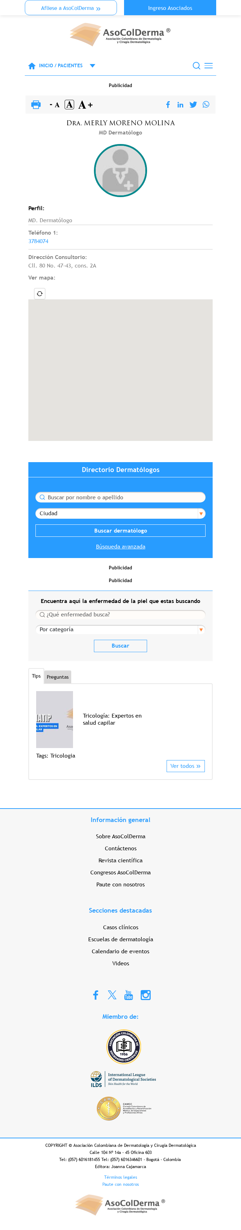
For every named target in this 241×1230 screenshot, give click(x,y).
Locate (39, 293)
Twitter (112, 994)
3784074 (38, 241)
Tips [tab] (36, 676)
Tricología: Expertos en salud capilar (112, 719)
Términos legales (120, 1177)
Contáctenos (120, 848)
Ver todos (182, 766)
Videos (120, 963)
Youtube (128, 994)
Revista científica (120, 860)
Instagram (145, 994)
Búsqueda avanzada (120, 546)
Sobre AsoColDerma (120, 836)
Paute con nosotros (120, 884)
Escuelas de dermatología (120, 939)
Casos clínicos (120, 927)
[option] (120, 725)
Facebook (95, 994)
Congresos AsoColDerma (120, 872)
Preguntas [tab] (58, 677)
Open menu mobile (89, 66)
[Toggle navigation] (208, 65)
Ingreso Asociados (170, 8)
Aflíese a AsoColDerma (67, 8)
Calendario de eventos (120, 951)
